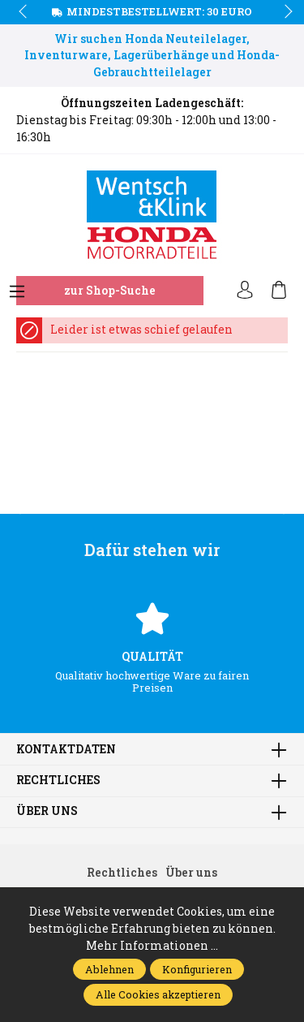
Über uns (47, 811)
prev (24, 12)
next (284, 12)
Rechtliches (58, 781)
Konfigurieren (197, 969)
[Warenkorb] (279, 290)
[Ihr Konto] (245, 290)
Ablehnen (109, 969)
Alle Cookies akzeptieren (158, 994)
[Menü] (17, 292)
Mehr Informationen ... (152, 945)
